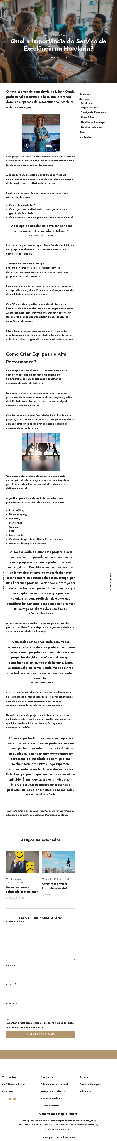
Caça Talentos (89, 117)
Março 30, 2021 (52, 894)
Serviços (84, 99)
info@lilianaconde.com (13, 1084)
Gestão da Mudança (93, 122)
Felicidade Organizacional (89, 105)
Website (11, 1003)
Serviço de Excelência (58, 35)
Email (10, 984)
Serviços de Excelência (53, 1091)
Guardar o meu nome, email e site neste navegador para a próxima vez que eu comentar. (40, 1025)
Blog (82, 132)
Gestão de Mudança (51, 1098)
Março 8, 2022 (15, 898)
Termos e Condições (90, 1084)
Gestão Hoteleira (91, 127)
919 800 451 (8, 1091)
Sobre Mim (85, 94)
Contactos (85, 137)
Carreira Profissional (59, 879)
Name (9, 965)
